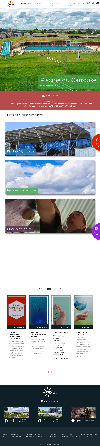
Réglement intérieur (54, 435)
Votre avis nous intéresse (92, 435)
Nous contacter (73, 435)
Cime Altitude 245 (73, 5)
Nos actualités (65, 435)
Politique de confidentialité (16, 435)
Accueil (23, 3)
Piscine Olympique (40, 5)
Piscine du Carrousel (55, 5)
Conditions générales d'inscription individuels (34, 435)
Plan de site (82, 435)
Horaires (31, 3)
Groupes (86, 3)
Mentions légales (4, 435)
